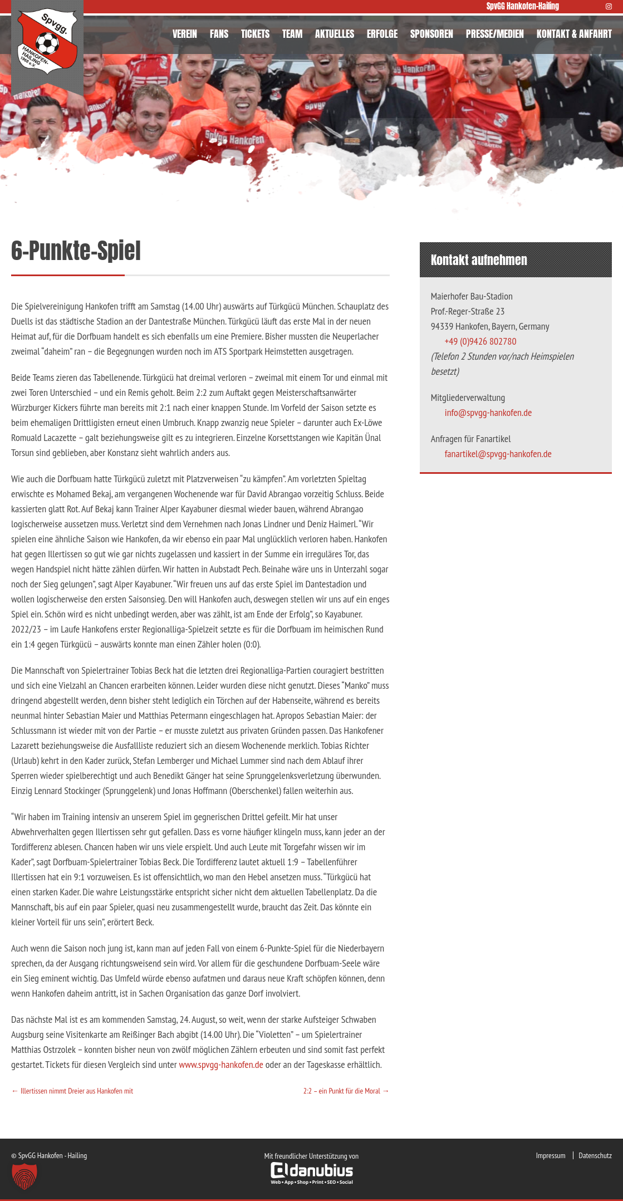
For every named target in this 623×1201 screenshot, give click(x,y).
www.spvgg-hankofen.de (221, 1064)
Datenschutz (595, 1155)
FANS (219, 33)
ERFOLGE (382, 33)
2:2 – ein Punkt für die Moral (346, 1091)
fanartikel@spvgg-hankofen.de (498, 453)
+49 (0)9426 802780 (481, 341)
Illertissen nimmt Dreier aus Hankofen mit (72, 1091)
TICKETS (255, 33)
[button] (24, 1176)
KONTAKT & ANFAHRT (574, 33)
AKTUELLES (334, 33)
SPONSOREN (431, 33)
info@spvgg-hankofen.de (488, 412)
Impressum (551, 1155)
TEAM (292, 33)
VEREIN (185, 33)
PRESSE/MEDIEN (495, 33)
